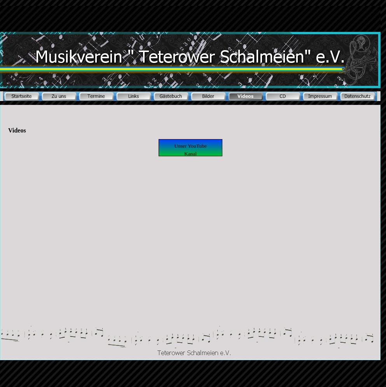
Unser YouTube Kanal (190, 149)
